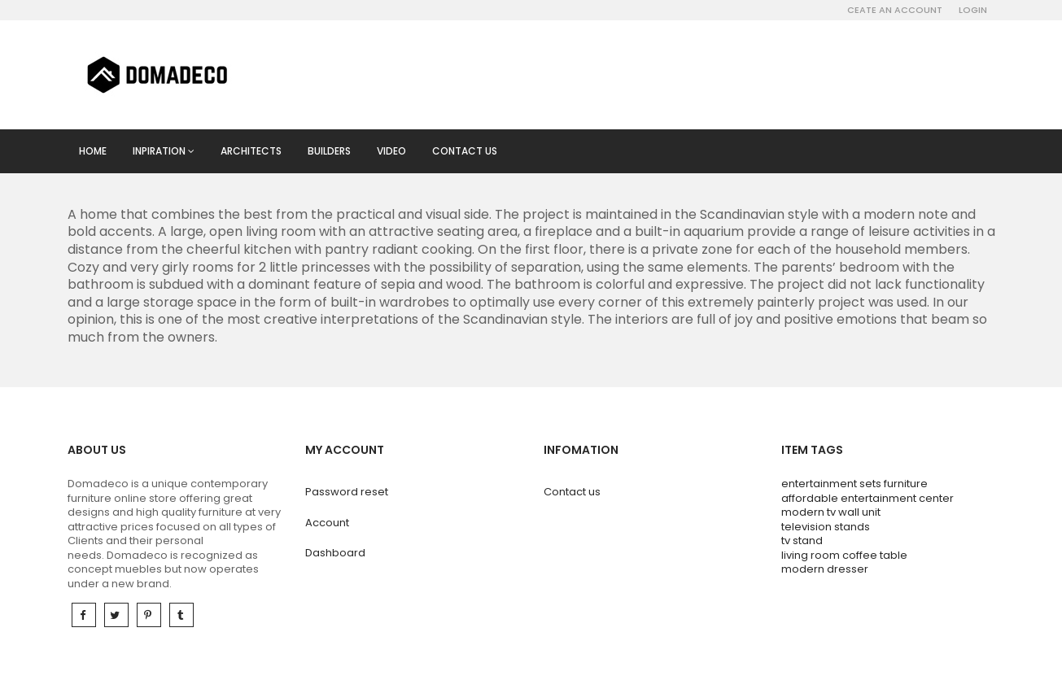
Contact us (464, 151)
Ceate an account (894, 9)
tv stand (802, 540)
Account (327, 522)
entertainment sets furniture (854, 483)
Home (93, 151)
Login (973, 9)
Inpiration (163, 151)
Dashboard (335, 552)
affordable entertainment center (867, 498)
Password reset (346, 491)
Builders (329, 151)
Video (391, 151)
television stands (825, 526)
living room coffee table (844, 555)
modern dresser (824, 569)
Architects (251, 151)
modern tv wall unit (831, 512)
